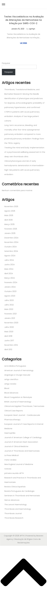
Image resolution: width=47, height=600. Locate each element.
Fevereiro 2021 (10, 313)
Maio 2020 (8, 331)
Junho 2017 (9, 340)
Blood (6, 388)
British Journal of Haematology (17, 401)
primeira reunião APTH (14, 473)
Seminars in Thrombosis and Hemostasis (22, 495)
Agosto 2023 (9, 296)
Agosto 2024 (9, 255)
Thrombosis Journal (13, 513)
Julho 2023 (9, 300)
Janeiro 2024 (10, 287)
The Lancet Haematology (15, 504)
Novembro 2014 (11, 345)
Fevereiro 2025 (10, 229)
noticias (7, 469)
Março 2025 (9, 224)
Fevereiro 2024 (10, 282)
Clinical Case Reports (13, 410)
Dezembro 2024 (11, 237)
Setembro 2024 (11, 251)
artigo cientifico (11, 379)
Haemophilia (9, 433)
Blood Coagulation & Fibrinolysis (18, 397)
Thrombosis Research (13, 518)
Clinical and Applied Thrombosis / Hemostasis (24, 406)
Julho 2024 (9, 260)
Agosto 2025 (9, 211)
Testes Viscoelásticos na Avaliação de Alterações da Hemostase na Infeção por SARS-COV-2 (23, 20)
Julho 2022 (9, 305)
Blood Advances (11, 393)
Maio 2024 (8, 269)
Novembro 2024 (11, 242)
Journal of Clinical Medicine (16, 446)
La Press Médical (11, 455)
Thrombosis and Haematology (17, 509)
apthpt (32, 29)
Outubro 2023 (10, 291)
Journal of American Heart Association (21, 442)
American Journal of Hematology (18, 370)
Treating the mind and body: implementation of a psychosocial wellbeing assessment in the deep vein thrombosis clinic (24, 152)
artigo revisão (10, 384)
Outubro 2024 (10, 246)
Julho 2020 (9, 327)
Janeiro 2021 (9, 318)
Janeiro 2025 (9, 233)
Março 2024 (9, 278)
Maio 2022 (8, 309)
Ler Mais (23, 43)
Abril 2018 (8, 336)
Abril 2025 (8, 220)
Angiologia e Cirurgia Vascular (17, 375)
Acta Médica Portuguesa (15, 366)
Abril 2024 (8, 273)
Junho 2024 (9, 264)
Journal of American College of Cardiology (23, 437)
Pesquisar (6, 63)
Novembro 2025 (11, 206)
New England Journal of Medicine (18, 464)
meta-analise (10, 460)
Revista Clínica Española (14, 486)
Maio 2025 (8, 215)
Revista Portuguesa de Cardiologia (19, 491)
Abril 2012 (8, 349)
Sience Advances (11, 500)
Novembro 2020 (11, 322)
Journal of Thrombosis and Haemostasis (22, 451)
